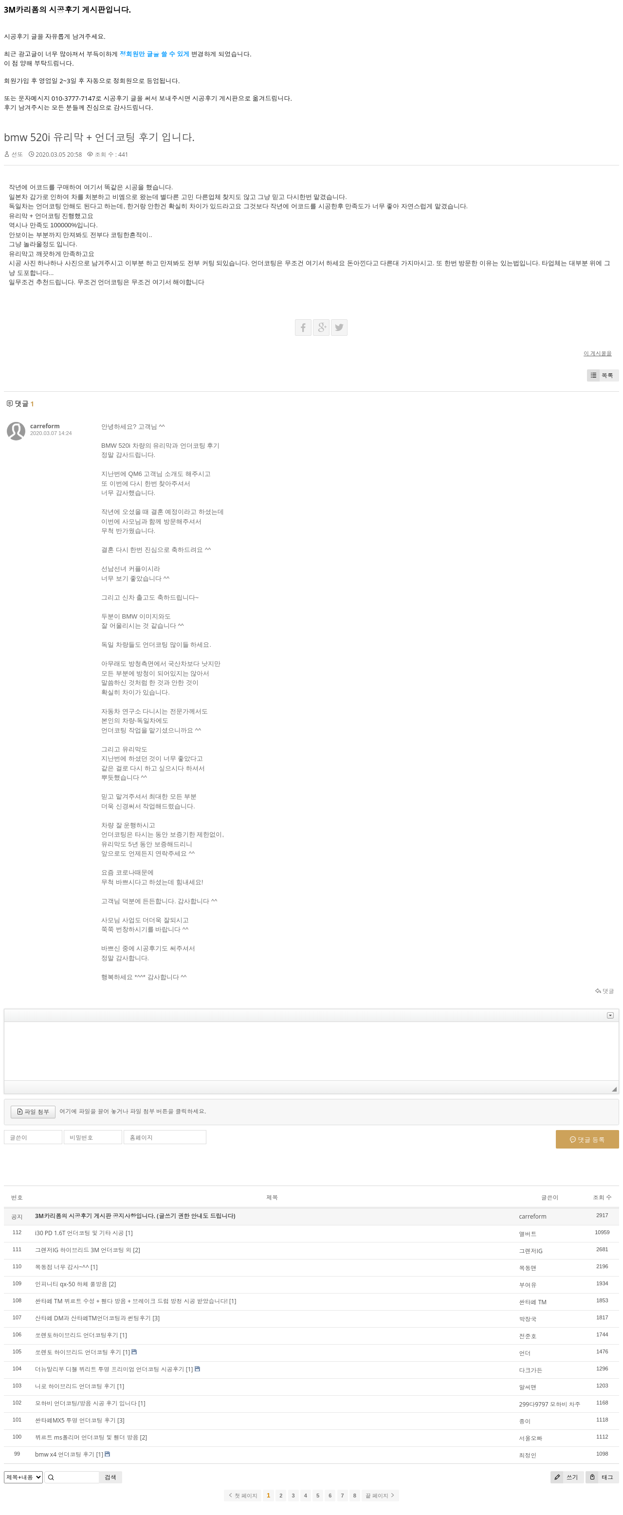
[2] (136, 1250)
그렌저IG (531, 1251)
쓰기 (564, 1477)
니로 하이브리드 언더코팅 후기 (75, 1386)
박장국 (528, 1319)
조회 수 (602, 1197)
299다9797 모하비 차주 (550, 1404)
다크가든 (531, 1370)
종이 (525, 1421)
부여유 (528, 1285)
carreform (45, 426)
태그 (599, 1477)
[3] (156, 1318)
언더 (525, 1353)
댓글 (604, 991)
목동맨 (528, 1268)
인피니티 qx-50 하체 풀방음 (71, 1284)
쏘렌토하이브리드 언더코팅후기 (76, 1335)
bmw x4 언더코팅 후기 (64, 1454)
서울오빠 (531, 1438)
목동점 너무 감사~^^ (62, 1267)
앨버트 (528, 1234)
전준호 (528, 1336)
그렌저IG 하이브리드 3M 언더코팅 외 (83, 1250)
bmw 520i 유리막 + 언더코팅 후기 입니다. (99, 137)
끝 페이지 (380, 1495)
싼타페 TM (533, 1302)
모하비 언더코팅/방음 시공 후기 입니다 (86, 1403)
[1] (129, 1233)
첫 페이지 (242, 1495)
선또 (17, 154)
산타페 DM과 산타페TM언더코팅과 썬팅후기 (93, 1318)
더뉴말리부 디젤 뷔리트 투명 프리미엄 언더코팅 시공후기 (109, 1369)
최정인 (528, 1455)
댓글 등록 (587, 1139)
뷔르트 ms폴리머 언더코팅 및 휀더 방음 (86, 1437)
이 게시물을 (598, 353)
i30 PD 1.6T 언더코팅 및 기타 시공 (79, 1233)
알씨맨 (528, 1387)
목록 (600, 375)
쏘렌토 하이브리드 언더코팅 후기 (78, 1352)
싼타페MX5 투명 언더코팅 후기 (75, 1420)
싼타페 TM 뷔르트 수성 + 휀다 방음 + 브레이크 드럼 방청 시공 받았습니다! (131, 1301)
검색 (110, 1477)
